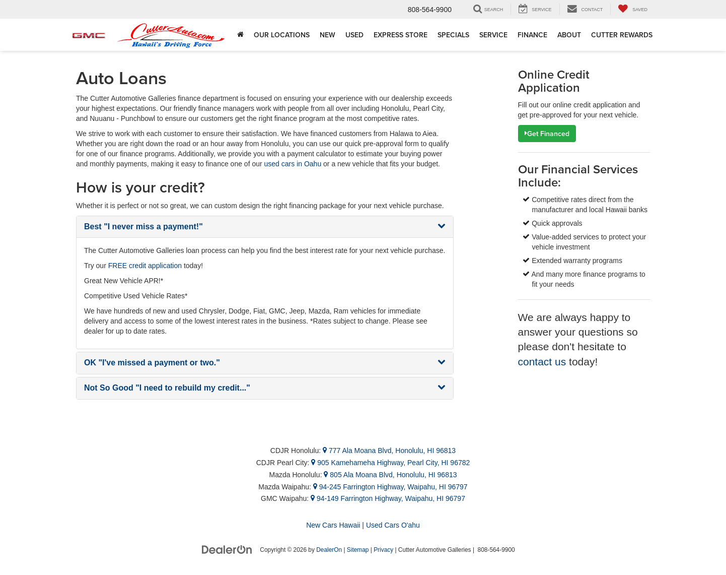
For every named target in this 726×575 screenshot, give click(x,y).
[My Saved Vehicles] (632, 9)
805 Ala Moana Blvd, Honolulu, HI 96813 (390, 475)
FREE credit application (145, 266)
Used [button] (354, 35)
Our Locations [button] (282, 35)
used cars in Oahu (293, 164)
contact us (542, 361)
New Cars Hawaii (333, 525)
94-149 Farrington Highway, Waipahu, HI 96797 (388, 498)
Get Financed (547, 133)
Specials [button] (453, 35)
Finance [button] (532, 35)
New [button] (327, 35)
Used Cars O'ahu (393, 525)
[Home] (240, 35)
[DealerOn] (227, 549)
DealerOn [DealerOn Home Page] (329, 549)
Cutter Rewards (621, 35)
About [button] (569, 35)
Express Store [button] (400, 35)
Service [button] (493, 35)
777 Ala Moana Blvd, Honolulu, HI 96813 (389, 450)
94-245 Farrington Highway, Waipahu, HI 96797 (390, 487)
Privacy (383, 549)
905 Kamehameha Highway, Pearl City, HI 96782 (390, 463)
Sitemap (358, 549)
